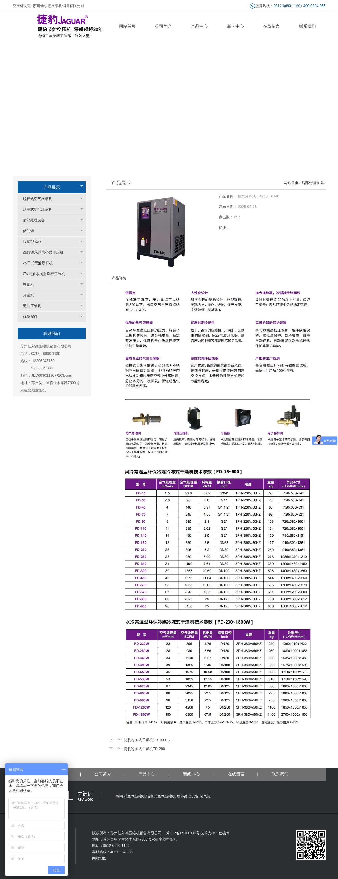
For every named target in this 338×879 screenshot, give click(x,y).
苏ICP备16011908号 (180, 833)
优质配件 (33, 317)
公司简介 (102, 774)
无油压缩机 (34, 306)
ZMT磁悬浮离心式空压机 (46, 252)
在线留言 (236, 774)
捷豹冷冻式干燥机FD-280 (144, 749)
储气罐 (31, 231)
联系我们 (280, 774)
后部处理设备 (36, 220)
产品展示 (51, 187)
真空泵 (31, 295)
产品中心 (146, 774)
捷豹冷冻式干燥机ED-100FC (147, 740)
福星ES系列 (35, 242)
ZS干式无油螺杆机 (40, 263)
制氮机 (31, 285)
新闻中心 (192, 774)
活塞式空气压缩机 (40, 210)
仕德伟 (224, 833)
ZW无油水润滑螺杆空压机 (46, 274)
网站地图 (99, 858)
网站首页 (291, 183)
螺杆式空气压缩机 (40, 199)
